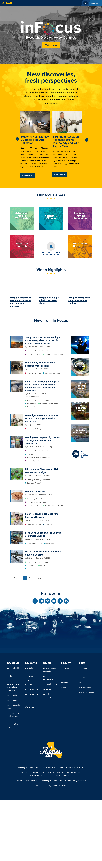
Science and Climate (34, 543)
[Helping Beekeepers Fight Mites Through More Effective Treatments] (17, 437)
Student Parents (31, 749)
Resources (65, 728)
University (48, 524)
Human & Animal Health (54, 354)
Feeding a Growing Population (38, 351)
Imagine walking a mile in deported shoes (49, 300)
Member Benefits (50, 744)
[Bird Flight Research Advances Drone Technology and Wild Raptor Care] (17, 415)
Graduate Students (28, 743)
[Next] (86, 140)
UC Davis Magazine (47, 756)
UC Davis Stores (13, 755)
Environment (31, 403)
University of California (37, 836)
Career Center (30, 759)
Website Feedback (86, 753)
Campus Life (67, 3)
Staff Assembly (85, 748)
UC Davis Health (13, 728)
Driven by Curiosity (34, 373)
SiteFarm (62, 846)
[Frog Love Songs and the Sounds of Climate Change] (17, 532)
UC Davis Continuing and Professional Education (13, 746)
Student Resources (29, 735)
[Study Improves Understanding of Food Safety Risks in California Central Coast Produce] (17, 337)
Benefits (64, 743)
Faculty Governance (66, 750)
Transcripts (47, 749)
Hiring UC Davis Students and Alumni (13, 776)
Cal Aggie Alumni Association (49, 730)
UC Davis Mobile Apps (13, 767)
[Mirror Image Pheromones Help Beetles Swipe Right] (17, 469)
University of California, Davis (29, 828)
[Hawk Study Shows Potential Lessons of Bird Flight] (17, 362)
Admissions (31, 3)
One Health (31, 407)
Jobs (80, 743)
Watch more (51, 45)
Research (54, 3)
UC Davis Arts (12, 760)
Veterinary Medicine (11, 735)
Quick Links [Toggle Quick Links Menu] (94, 3)
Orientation (29, 728)
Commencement (31, 754)
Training (82, 733)
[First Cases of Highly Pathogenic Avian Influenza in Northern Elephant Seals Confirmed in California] (17, 381)
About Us (18, 3)
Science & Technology (53, 373)
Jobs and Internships (29, 766)
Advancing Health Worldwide (38, 400)
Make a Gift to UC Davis (14, 786)
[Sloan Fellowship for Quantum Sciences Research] (17, 513)
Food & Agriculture (34, 354)
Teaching (64, 733)
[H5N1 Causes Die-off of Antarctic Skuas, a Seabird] (17, 551)
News (76, 3)
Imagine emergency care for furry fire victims (79, 300)
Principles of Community (71, 833)
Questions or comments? (29, 833)
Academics (43, 3)
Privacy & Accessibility (51, 833)
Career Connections (48, 738)
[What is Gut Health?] (17, 491)
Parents (28, 772)
